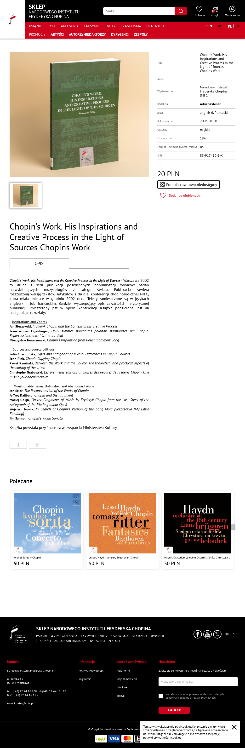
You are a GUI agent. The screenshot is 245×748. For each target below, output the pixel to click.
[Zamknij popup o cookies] (234, 727)
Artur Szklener (210, 104)
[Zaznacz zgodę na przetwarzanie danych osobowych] (161, 696)
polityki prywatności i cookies (162, 738)
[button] (26, 195)
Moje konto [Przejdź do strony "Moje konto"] (123, 670)
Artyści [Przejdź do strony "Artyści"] (57, 34)
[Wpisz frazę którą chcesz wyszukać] (139, 11)
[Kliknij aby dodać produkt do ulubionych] (180, 195)
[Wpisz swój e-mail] (198, 681)
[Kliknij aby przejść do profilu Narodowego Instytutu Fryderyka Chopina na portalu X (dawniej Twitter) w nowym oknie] (217, 634)
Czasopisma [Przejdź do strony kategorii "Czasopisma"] (131, 26)
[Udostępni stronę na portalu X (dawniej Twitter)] (37, 445)
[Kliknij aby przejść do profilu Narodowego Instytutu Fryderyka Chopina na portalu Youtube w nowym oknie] (207, 634)
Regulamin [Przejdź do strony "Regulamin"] (85, 679)
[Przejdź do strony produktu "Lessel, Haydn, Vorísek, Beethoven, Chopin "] (122, 530)
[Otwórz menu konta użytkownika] (232, 11)
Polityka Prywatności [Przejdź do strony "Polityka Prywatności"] (91, 670)
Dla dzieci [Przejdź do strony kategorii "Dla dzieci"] (155, 26)
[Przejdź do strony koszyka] (214, 11)
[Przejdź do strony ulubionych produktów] (199, 11)
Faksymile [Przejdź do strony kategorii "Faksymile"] (93, 26)
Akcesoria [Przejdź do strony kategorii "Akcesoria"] (70, 26)
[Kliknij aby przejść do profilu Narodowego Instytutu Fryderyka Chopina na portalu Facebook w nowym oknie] (198, 634)
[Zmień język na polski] (230, 26)
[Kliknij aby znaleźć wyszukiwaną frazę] (181, 11)
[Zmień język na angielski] (237, 26)
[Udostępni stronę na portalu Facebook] (18, 445)
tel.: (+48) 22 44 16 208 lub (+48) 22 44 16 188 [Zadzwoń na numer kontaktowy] (36, 691)
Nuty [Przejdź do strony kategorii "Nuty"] (111, 26)
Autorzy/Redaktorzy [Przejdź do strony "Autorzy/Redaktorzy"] (87, 34)
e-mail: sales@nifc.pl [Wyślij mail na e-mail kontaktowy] (20, 703)
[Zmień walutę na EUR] (217, 26)
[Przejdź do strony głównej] (12, 19)
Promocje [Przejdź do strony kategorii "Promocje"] (37, 34)
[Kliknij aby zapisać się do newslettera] (174, 710)
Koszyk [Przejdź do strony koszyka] (120, 695)
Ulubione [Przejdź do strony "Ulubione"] (121, 687)
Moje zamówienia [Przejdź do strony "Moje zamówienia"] (126, 679)
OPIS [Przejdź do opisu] (39, 263)
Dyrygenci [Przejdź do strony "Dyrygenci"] (120, 34)
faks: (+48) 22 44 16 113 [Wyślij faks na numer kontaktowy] (22, 695)
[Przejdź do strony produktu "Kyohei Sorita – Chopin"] (47, 530)
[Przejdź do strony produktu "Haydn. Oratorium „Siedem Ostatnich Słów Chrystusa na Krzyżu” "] (198, 530)
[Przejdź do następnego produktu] (232, 527)
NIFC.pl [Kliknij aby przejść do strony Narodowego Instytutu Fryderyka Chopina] (229, 634)
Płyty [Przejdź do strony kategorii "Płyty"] (51, 26)
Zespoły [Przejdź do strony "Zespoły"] (141, 34)
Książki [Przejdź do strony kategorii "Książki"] (35, 26)
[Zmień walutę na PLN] (208, 26)
